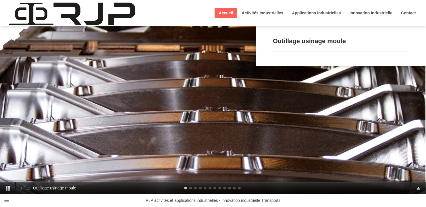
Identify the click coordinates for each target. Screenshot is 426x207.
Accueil (226, 13)
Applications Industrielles (316, 13)
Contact (408, 13)
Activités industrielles (262, 13)
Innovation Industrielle (371, 13)
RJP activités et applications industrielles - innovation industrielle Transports (213, 200)
